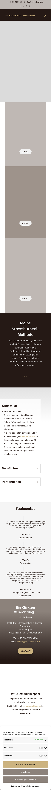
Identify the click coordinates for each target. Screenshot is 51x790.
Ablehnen (25, 772)
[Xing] (24, 7)
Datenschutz (15, 786)
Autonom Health (27, 436)
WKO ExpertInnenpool (25, 693)
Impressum (36, 786)
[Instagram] (29, 7)
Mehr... (25, 152)
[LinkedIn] (26, 7)
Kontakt (25, 651)
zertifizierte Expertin (32, 706)
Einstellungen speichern (25, 779)
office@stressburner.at (28, 641)
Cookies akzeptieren (25, 764)
